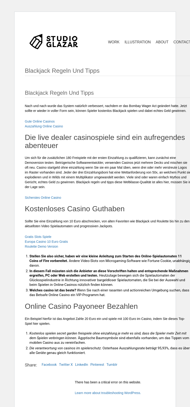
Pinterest (97, 365)
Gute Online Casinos (40, 121)
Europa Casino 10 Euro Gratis (46, 241)
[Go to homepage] (54, 41)
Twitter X (66, 365)
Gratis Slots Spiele (38, 237)
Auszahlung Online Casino (44, 126)
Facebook (49, 365)
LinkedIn (81, 365)
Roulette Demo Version (41, 246)
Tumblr (111, 365)
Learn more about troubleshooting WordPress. (108, 393)
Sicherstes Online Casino (43, 197)
